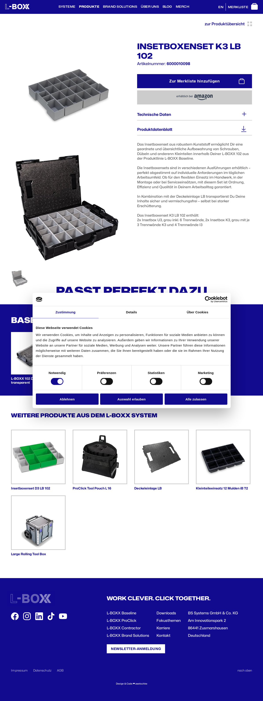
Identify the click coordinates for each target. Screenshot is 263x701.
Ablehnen (67, 399)
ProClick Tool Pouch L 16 (92, 488)
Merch (182, 6)
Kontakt (163, 635)
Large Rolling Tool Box (28, 554)
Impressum (19, 670)
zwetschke (141, 683)
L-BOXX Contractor (124, 628)
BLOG (167, 6)
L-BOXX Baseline (121, 613)
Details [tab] (131, 312)
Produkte (89, 6)
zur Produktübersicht (228, 24)
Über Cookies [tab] (197, 312)
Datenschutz (42, 670)
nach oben (244, 670)
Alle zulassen (195, 399)
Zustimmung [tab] (65, 312)
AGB (60, 670)
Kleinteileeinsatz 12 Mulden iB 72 (222, 488)
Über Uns (150, 6)
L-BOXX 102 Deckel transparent (26, 381)
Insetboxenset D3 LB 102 (30, 488)
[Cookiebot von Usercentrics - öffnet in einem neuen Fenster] (208, 299)
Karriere (163, 628)
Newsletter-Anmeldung (136, 649)
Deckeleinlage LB (148, 488)
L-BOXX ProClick (121, 620)
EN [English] (220, 7)
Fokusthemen (168, 620)
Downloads (166, 613)
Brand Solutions (120, 6)
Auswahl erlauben (131, 399)
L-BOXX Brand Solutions (128, 635)
